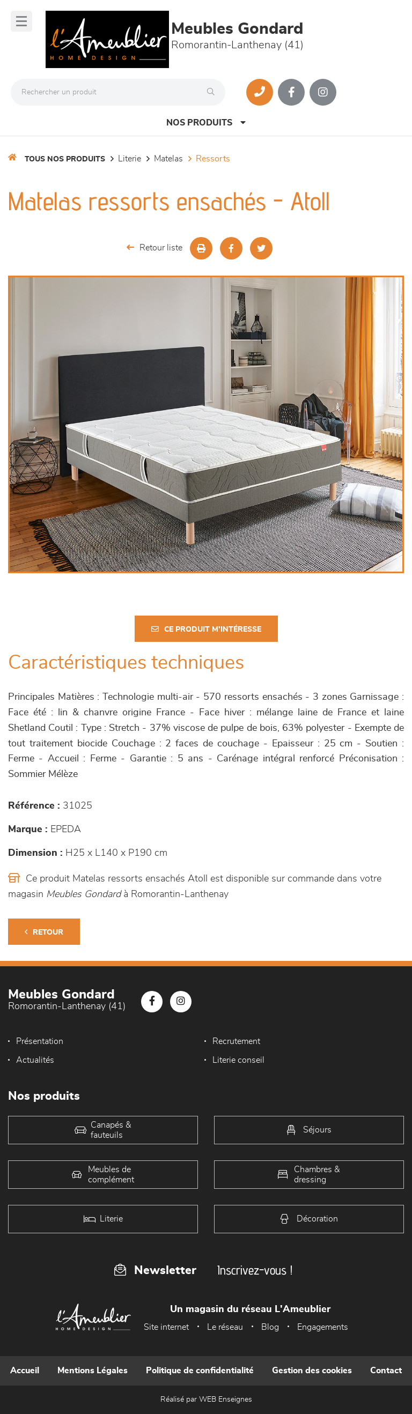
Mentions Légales (92, 1370)
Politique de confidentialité (200, 1370)
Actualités (35, 1060)
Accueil (24, 1370)
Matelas (168, 158)
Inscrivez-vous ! (254, 1270)
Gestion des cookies (312, 1370)
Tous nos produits (65, 159)
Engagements (322, 1327)
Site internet (166, 1327)
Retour (44, 932)
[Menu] (21, 21)
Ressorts (213, 158)
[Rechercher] (213, 92)
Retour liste (154, 247)
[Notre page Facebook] (291, 92)
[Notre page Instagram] (323, 92)
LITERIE (129, 158)
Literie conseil (238, 1060)
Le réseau (225, 1327)
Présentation (39, 1041)
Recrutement (236, 1041)
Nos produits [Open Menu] (206, 122)
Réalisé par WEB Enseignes (206, 1399)
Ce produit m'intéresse (206, 629)
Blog (270, 1327)
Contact (386, 1370)
